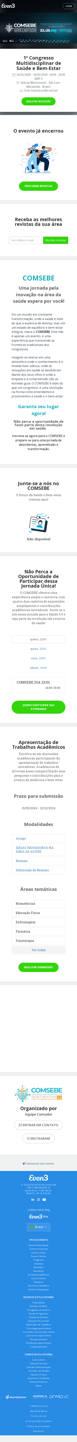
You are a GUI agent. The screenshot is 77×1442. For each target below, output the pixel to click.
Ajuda (38, 1385)
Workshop (38, 1271)
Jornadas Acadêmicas (38, 1274)
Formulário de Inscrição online (38, 1331)
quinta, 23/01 (38, 649)
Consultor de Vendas (38, 1370)
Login (69, 6)
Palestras (38, 1282)
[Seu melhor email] (26, 240)
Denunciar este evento (38, 1163)
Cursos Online (38, 1278)
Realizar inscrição (38, 101)
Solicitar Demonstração (38, 1367)
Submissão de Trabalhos (38, 1324)
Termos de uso (38, 1415)
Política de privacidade (38, 1426)
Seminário (38, 1267)
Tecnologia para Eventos (38, 1328)
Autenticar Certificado (39, 1378)
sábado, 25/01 (38, 668)
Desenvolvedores (38, 1381)
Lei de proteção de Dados (38, 1421)
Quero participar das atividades (38, 707)
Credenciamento (38, 1346)
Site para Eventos (38, 1339)
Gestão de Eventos (38, 1317)
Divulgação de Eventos (38, 1309)
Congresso (38, 1259)
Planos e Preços (39, 1374)
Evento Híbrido (38, 1256)
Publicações (38, 1302)
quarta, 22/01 (38, 639)
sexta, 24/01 (38, 658)
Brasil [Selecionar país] (38, 1227)
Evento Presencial (38, 1248)
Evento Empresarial (38, 1245)
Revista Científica (38, 1306)
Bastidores (38, 1431)
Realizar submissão (38, 967)
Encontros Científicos (38, 1285)
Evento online (38, 1252)
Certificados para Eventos (38, 1342)
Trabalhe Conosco (38, 1405)
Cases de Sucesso (38, 1363)
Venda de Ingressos (38, 1313)
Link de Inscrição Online (38, 1335)
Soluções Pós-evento (38, 1320)
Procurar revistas (38, 186)
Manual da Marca (38, 1411)
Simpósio (38, 1263)
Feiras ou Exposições (38, 1289)
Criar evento (38, 1359)
